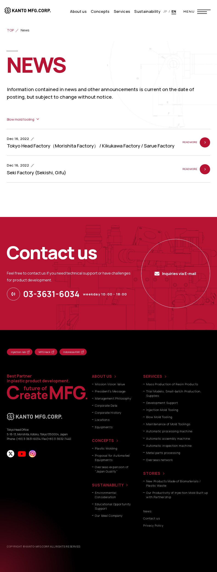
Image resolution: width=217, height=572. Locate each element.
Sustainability (147, 11)
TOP (10, 30)
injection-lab (18, 352)
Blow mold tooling (20, 119)
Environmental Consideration (105, 495)
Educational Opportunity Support (113, 506)
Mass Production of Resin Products (172, 384)
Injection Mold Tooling (162, 410)
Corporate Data (106, 406)
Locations (102, 420)
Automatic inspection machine (169, 446)
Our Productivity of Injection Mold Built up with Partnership (177, 495)
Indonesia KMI (71, 352)
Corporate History (108, 413)
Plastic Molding (106, 448)
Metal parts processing (163, 453)
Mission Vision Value (110, 384)
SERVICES (152, 376)
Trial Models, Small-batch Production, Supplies (173, 393)
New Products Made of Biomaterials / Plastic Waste (173, 483)
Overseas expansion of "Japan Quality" (111, 469)
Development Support (162, 403)
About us (78, 11)
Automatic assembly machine (168, 439)
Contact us (151, 518)
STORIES (151, 473)
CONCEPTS (103, 440)
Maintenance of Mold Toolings (168, 424)
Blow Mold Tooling (159, 417)
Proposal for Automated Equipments (112, 458)
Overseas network (159, 460)
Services (122, 11)
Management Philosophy (113, 398)
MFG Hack (44, 352)
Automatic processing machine (169, 431)
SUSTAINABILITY (108, 485)
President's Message (110, 391)
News (147, 511)
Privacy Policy (153, 526)
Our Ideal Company (109, 516)
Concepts (100, 11)
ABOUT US (102, 376)
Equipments (103, 427)
